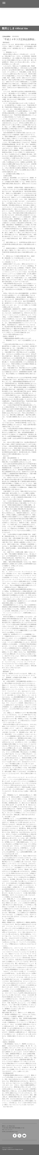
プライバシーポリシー (7, 1147)
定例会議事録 (6, 36)
